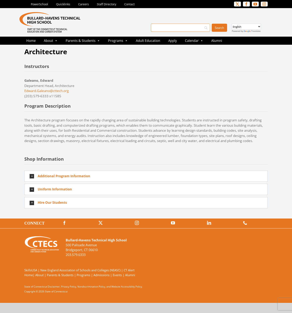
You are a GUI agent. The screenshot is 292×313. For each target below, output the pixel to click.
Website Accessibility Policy (126, 286)
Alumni (216, 40)
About (51, 41)
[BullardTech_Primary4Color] (49, 14)
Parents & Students (83, 41)
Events (117, 275)
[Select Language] (246, 27)
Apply (172, 40)
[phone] (245, 223)
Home (31, 40)
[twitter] (237, 4)
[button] (146, 176)
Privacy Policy (68, 286)
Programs (118, 41)
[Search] (180, 28)
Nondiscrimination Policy (91, 286)
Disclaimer (54, 286)
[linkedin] (209, 223)
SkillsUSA (31, 270)
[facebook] (246, 4)
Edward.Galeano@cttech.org (46, 90)
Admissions (101, 275)
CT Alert (129, 270)
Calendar (194, 41)
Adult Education (148, 40)
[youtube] (255, 4)
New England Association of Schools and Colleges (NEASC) (80, 270)
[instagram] (264, 4)
